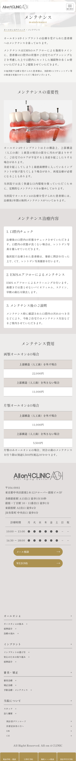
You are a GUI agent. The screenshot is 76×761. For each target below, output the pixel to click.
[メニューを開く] (70, 7)
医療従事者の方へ (15, 726)
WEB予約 (22, 563)
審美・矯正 (11, 672)
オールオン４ (12, 616)
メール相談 (22, 551)
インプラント (12, 644)
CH (8, 735)
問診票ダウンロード (16, 721)
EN (8, 730)
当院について (12, 701)
